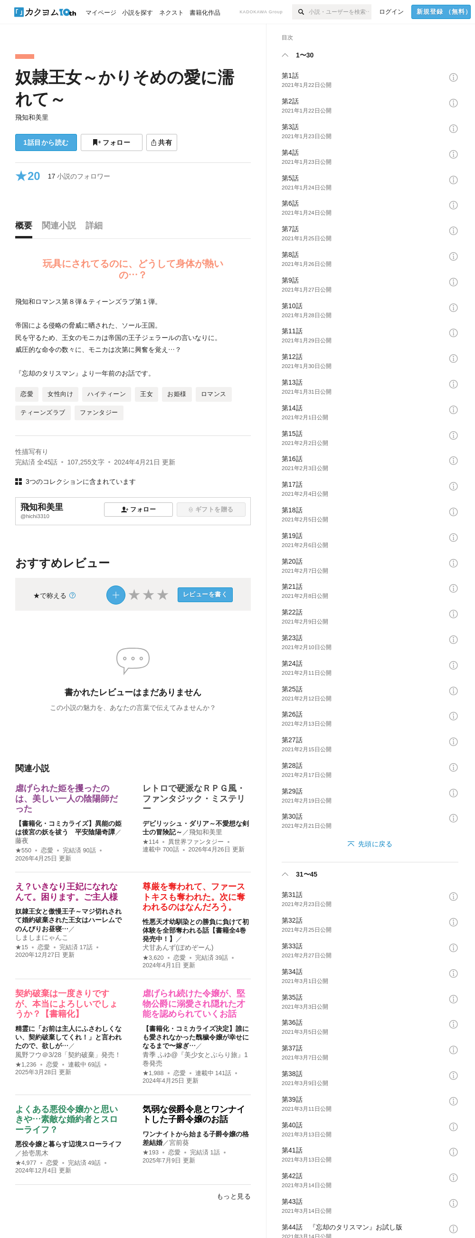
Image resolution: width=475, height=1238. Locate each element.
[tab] (26, 227)
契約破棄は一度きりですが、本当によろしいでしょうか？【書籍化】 (66, 1004)
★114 (150, 842)
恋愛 (47, 850)
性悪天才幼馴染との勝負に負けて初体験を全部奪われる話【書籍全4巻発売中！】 (195, 930)
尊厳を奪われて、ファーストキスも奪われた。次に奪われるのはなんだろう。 (193, 897)
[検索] (300, 11)
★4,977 (26, 1163)
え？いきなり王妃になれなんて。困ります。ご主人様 (66, 892)
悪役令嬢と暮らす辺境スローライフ (68, 1144)
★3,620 (153, 957)
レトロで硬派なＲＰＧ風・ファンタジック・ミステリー (193, 798)
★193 (150, 1152)
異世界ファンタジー (196, 842)
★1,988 (153, 1073)
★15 (21, 947)
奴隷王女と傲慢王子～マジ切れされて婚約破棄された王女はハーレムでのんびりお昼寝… (68, 919)
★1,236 (26, 1064)
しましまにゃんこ (41, 937)
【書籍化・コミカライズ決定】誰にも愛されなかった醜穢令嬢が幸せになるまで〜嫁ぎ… (195, 1037)
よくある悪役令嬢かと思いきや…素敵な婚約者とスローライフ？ (66, 1119)
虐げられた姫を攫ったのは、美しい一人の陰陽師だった (66, 798)
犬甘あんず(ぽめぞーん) (177, 947)
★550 (23, 850)
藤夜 (21, 840)
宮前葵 (179, 1142)
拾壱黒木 (35, 1153)
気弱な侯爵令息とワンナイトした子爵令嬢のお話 (193, 1115)
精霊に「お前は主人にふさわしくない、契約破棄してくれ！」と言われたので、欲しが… (68, 1037)
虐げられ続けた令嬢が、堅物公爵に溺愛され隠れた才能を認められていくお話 (193, 1004)
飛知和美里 (31, 117)
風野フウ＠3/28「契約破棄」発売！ (68, 1054)
